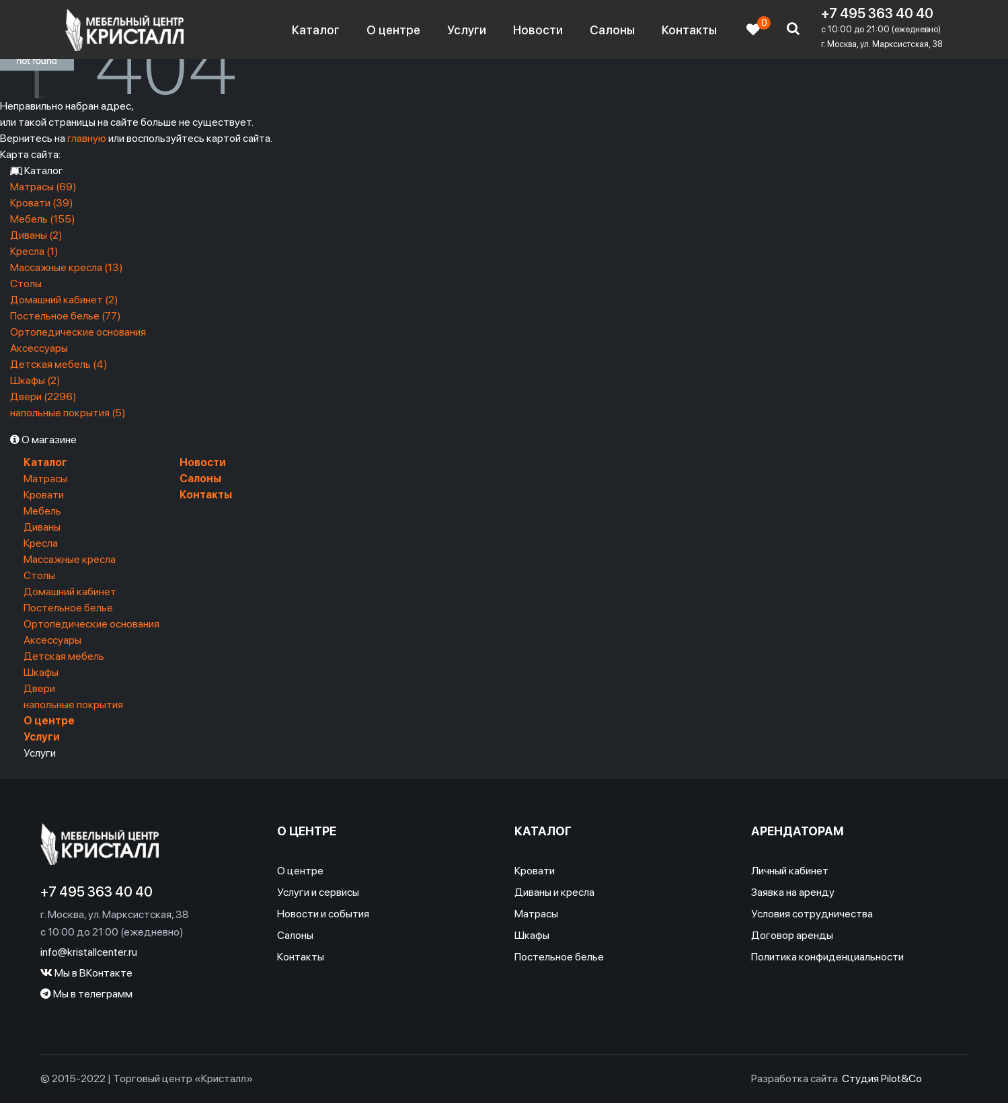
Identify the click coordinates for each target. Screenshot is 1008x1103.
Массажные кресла (70, 559)
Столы (26, 283)
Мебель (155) (42, 219)
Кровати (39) (41, 202)
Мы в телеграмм (86, 993)
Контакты (689, 30)
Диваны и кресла (554, 892)
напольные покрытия (73, 704)
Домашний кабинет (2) (64, 299)
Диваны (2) (36, 235)
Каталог (316, 30)
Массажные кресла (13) (66, 267)
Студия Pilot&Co (882, 1078)
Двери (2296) (43, 396)
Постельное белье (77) (65, 315)
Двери (39, 688)
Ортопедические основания (78, 332)
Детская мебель (64, 656)
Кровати (44, 494)
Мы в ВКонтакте (86, 972)
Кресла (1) (34, 251)
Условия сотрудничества (812, 913)
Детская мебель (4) (59, 364)
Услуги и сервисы (318, 892)
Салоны (612, 30)
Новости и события (323, 913)
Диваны (42, 527)
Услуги (466, 30)
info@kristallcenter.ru (88, 952)
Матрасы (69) (43, 186)
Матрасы (45, 478)
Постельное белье (68, 607)
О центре (393, 30)
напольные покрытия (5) (68, 412)
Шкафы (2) (35, 380)
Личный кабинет (789, 870)
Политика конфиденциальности (827, 956)
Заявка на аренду (793, 892)
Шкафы (41, 672)
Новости (538, 30)
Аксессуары (39, 348)
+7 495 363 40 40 (877, 13)
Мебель (42, 510)
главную (86, 138)
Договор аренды (792, 935)
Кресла (41, 543)
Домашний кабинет (70, 591)
